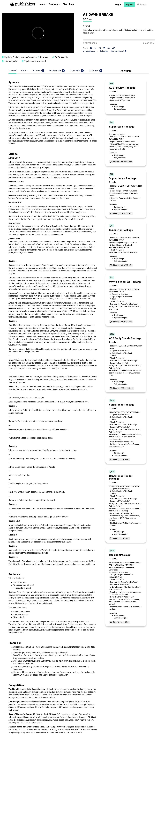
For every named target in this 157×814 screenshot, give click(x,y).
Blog (71, 4)
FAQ (65, 4)
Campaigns (54, 4)
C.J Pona (87, 19)
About (43, 4)
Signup (129, 4)
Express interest (119, 51)
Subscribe (104, 51)
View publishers (89, 51)
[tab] (13, 70)
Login (118, 4)
